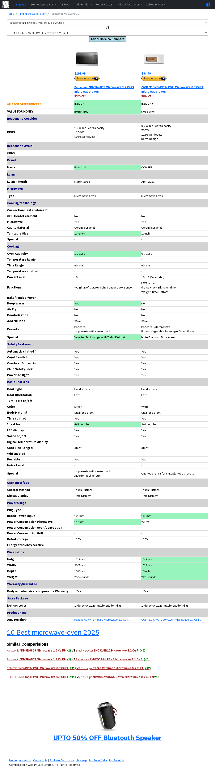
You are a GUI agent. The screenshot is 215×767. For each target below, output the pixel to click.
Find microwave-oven (32, 14)
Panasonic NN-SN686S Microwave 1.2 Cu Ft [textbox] (36, 23)
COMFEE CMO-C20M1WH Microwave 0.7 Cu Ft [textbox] (38, 33)
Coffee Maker (154, 4)
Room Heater (104, 4)
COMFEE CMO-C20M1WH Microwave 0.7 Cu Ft (171, 619)
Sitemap (81, 760)
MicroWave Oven (129, 4)
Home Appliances (42, 4)
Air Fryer (65, 4)
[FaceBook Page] (209, 4)
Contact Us (40, 760)
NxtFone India (98, 760)
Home (10, 14)
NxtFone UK (116, 760)
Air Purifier (83, 4)
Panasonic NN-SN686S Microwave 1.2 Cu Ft (102, 619)
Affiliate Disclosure (62, 760)
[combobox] (107, 22)
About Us (25, 760)
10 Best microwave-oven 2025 (53, 632)
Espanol (21, 4)
